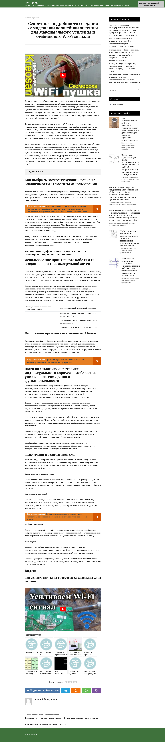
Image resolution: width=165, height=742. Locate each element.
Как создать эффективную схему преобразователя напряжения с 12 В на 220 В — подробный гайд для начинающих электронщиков (130, 165)
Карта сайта (31, 718)
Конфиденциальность (50, 718)
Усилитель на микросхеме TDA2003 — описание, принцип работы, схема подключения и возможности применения (130, 267)
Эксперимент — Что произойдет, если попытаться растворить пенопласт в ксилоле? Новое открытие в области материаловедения (124, 55)
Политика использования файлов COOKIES (45, 725)
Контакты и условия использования (81, 718)
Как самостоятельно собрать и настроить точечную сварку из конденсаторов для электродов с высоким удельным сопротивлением (130, 129)
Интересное (117, 105)
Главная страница (32, 18)
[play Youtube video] (63, 75)
